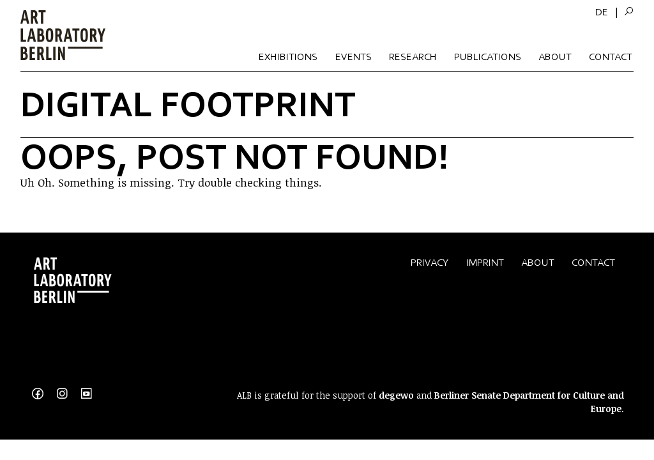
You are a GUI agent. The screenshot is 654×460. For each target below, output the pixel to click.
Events (353, 56)
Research (413, 56)
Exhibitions (288, 56)
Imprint (485, 262)
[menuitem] (601, 12)
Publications (487, 56)
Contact (610, 56)
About (555, 56)
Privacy (430, 262)
